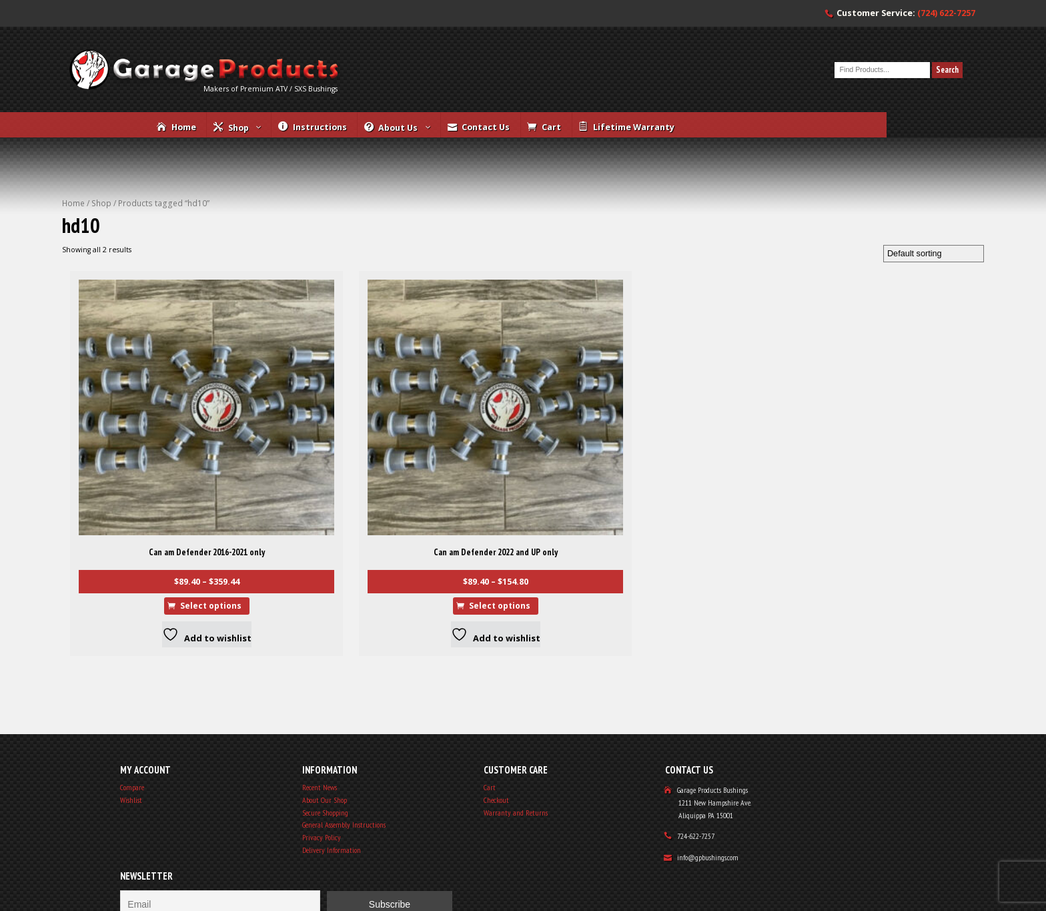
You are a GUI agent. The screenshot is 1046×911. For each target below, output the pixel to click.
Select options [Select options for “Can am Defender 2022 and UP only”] (335, 547)
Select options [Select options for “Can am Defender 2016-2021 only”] (164, 547)
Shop (120, 238)
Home (86, 238)
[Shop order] (923, 296)
